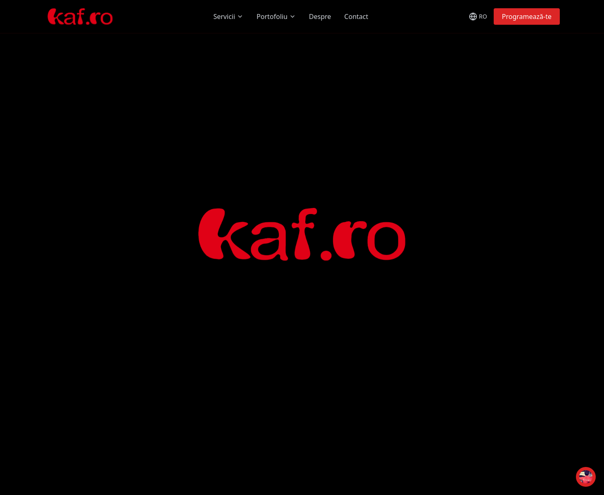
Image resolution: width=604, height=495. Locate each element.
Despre (320, 16)
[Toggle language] (478, 16)
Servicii (228, 16)
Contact (356, 16)
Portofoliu (276, 16)
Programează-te (527, 16)
